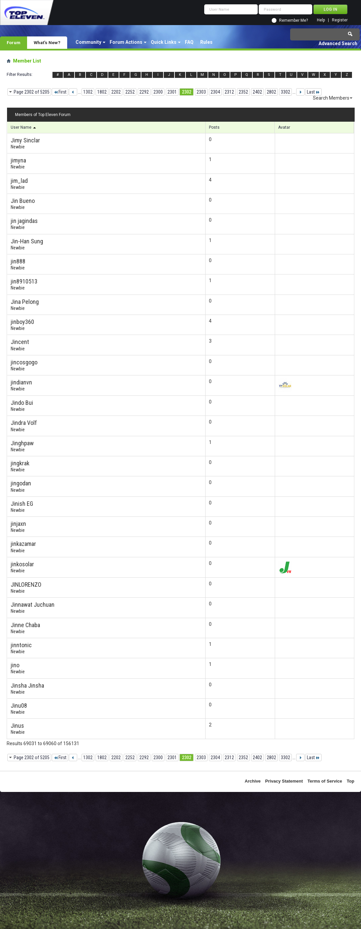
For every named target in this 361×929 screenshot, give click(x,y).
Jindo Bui (22, 402)
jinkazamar (23, 543)
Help (321, 20)
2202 (116, 92)
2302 (186, 92)
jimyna (18, 160)
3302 (285, 92)
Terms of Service (325, 781)
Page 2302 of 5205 (31, 92)
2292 (144, 92)
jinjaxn (18, 523)
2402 (257, 92)
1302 (88, 92)
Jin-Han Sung (27, 241)
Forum (13, 42)
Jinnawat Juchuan (32, 604)
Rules (206, 42)
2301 (172, 92)
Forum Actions (126, 42)
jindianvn (21, 382)
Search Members (331, 98)
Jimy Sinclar (25, 140)
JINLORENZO (26, 584)
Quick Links (163, 42)
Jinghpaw (22, 443)
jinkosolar (22, 564)
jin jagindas (24, 220)
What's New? (47, 42)
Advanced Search (338, 43)
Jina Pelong (25, 301)
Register (340, 20)
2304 (215, 92)
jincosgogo (24, 362)
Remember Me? (293, 20)
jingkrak (20, 463)
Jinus (17, 725)
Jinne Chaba (25, 624)
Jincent (20, 341)
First (60, 92)
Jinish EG (22, 503)
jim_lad (19, 180)
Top (350, 781)
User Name (24, 127)
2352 (243, 92)
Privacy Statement (284, 781)
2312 (229, 92)
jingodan (21, 483)
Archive (253, 781)
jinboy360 (22, 321)
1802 (102, 92)
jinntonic (21, 645)
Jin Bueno (23, 200)
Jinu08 (19, 705)
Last (313, 92)
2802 (271, 92)
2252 (130, 92)
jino (15, 665)
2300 (158, 92)
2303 (201, 92)
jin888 (18, 261)
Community (88, 42)
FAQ (189, 42)
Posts (214, 127)
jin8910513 (24, 281)
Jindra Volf (24, 422)
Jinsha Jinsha (27, 685)
